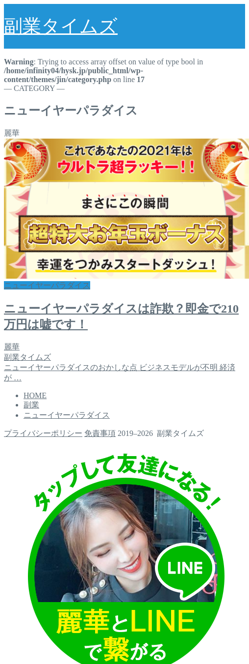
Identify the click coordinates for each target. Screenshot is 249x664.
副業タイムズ (61, 26)
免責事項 (100, 433)
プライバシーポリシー (43, 433)
